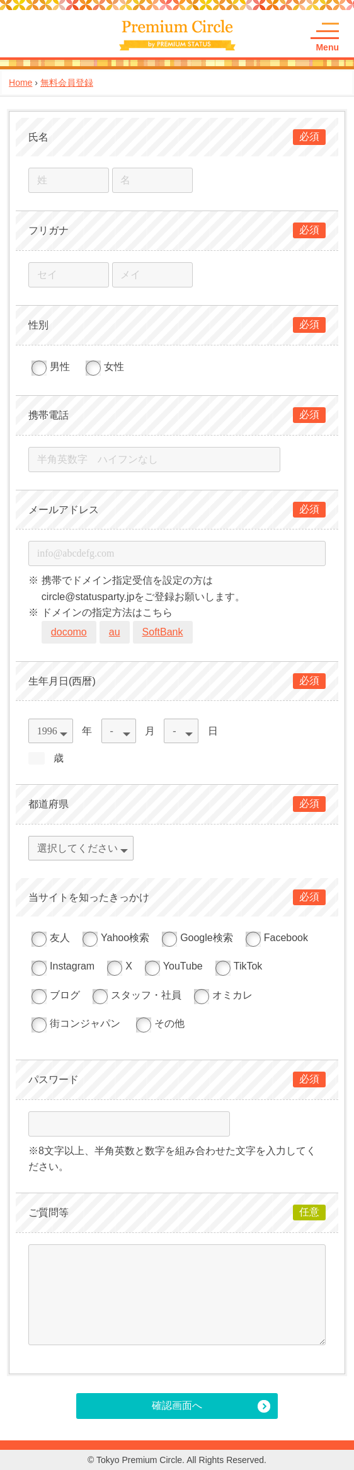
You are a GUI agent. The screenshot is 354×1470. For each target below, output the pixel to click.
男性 (50, 366)
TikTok (239, 966)
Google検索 (197, 937)
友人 (50, 937)
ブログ (55, 995)
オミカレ (223, 995)
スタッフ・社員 (137, 995)
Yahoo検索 (116, 937)
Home (20, 83)
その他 (160, 1023)
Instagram (62, 966)
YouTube (174, 966)
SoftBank (162, 632)
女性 (105, 366)
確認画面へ (177, 1405)
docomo (69, 632)
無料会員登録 (66, 83)
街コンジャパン (75, 1023)
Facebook (277, 937)
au (114, 632)
